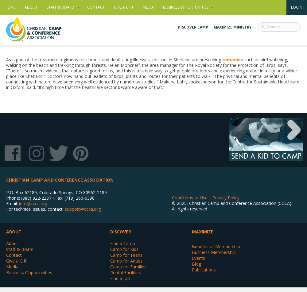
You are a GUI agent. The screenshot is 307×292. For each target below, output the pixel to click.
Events (198, 258)
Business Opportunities (186, 7)
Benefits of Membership (216, 246)
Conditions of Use (190, 198)
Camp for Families (128, 267)
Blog (196, 264)
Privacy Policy (225, 198)
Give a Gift (124, 7)
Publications (204, 270)
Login (296, 7)
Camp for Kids (124, 249)
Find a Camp (122, 243)
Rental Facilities (125, 272)
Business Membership (214, 252)
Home (10, 7)
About (31, 7)
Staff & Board (61, 7)
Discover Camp (193, 27)
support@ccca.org (83, 209)
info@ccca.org (33, 203)
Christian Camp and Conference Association (40, 29)
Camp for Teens (126, 255)
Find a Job (120, 278)
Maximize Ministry (233, 27)
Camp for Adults (126, 261)
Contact (96, 7)
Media (148, 7)
